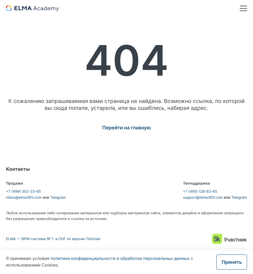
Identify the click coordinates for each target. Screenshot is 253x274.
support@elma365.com (203, 197)
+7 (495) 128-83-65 (200, 191)
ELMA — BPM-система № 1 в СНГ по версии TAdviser (53, 238)
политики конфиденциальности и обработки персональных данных (120, 258)
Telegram (58, 197)
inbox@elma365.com (24, 197)
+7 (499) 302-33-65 (23, 191)
